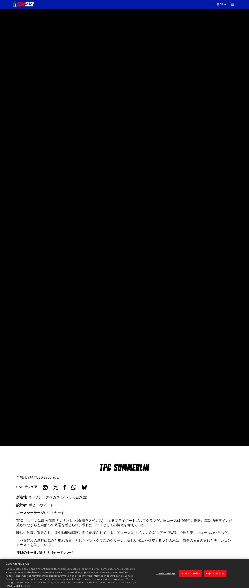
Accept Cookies (190, 576)
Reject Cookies (215, 576)
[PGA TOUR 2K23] (23, 4)
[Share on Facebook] (64, 487)
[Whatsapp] (73, 487)
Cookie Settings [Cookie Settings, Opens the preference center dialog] (166, 576)
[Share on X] (55, 487)
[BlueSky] (84, 487)
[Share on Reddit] (45, 487)
